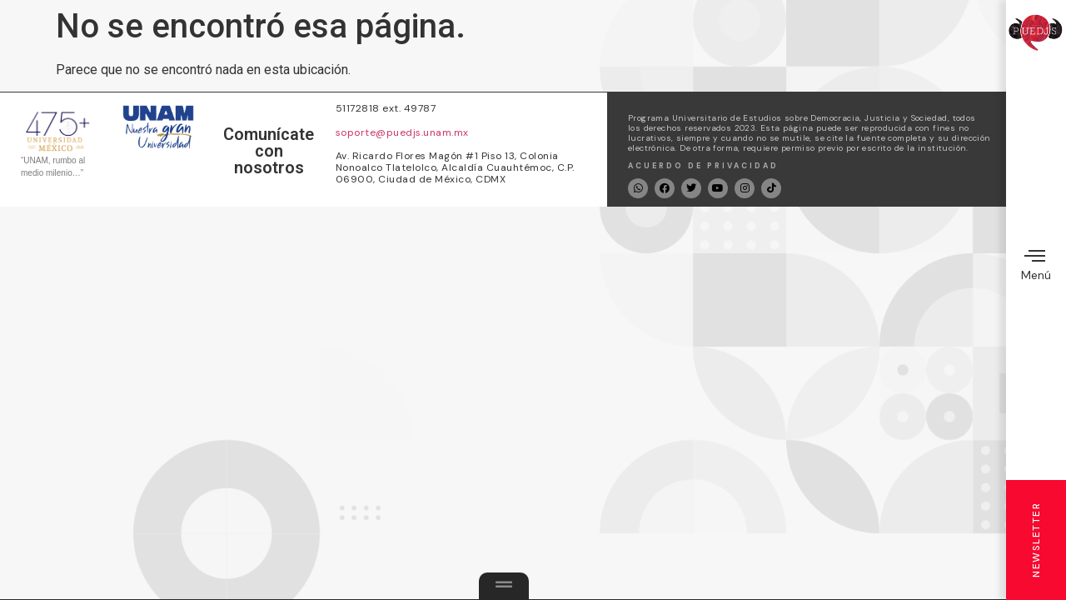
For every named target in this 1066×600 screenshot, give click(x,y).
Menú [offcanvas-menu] (1036, 263)
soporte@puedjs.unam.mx (402, 132)
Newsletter (1036, 540)
